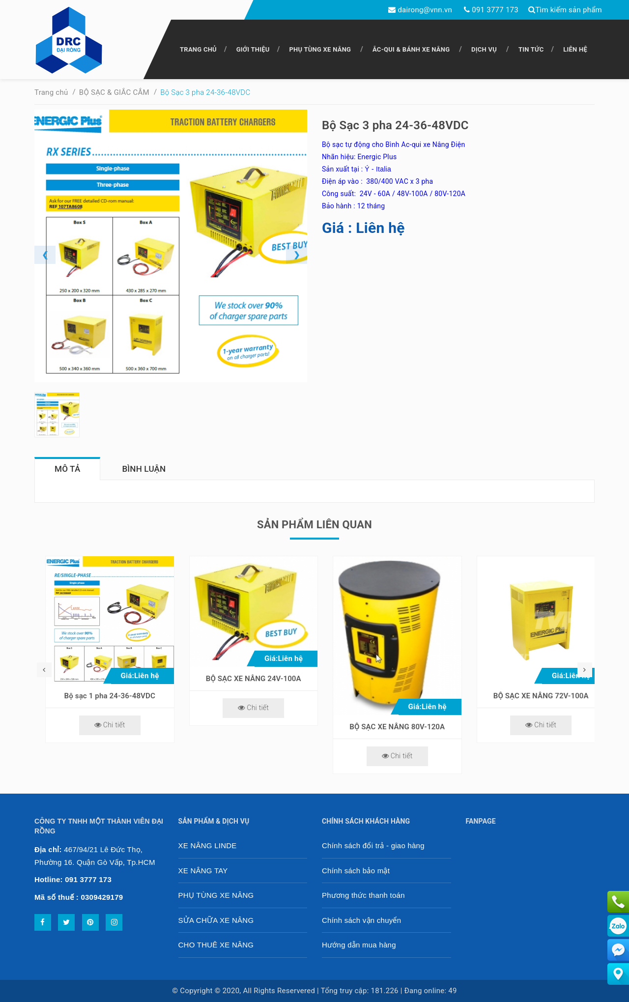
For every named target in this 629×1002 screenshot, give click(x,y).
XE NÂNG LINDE (207, 845)
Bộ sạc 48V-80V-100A (99, 695)
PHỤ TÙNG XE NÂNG (320, 49)
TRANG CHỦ (198, 49)
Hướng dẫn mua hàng (359, 945)
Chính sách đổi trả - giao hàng (373, 845)
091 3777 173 (495, 9)
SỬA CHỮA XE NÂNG (216, 920)
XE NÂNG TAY (203, 870)
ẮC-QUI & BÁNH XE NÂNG (411, 49)
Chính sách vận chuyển (361, 920)
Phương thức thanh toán (363, 895)
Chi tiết (99, 725)
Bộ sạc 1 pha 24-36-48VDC (243, 695)
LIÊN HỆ (575, 49)
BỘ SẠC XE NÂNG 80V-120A (530, 726)
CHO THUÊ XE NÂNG (216, 945)
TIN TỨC (531, 49)
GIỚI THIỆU (253, 49)
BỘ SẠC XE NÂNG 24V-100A (386, 678)
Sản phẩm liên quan (314, 524)
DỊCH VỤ (484, 49)
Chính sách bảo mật (356, 870)
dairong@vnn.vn (425, 9)
